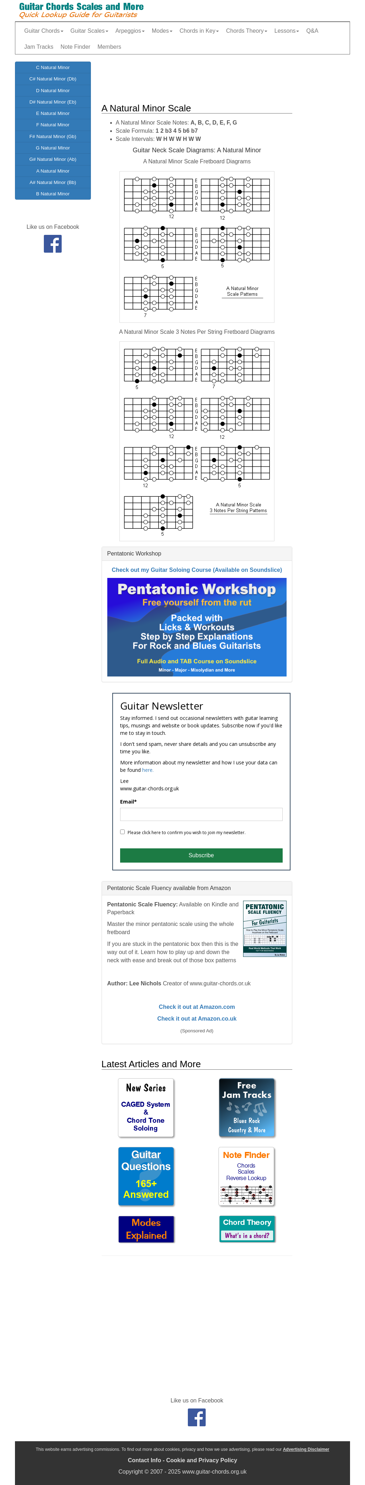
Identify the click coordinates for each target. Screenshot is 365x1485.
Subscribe (201, 855)
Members (109, 47)
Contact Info (144, 1460)
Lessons (286, 31)
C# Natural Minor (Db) (52, 78)
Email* (128, 801)
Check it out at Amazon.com (197, 1007)
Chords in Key (199, 31)
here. (148, 770)
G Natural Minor (53, 148)
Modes (162, 31)
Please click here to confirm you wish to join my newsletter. (183, 833)
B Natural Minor (53, 193)
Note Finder (76, 47)
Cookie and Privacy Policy (201, 1460)
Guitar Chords (43, 31)
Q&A (312, 31)
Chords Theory (246, 31)
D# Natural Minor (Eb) (53, 102)
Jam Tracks (38, 47)
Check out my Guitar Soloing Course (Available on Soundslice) (197, 570)
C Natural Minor (53, 67)
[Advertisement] (231, 78)
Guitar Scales (89, 31)
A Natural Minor (53, 171)
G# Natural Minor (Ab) (52, 159)
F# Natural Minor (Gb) (53, 136)
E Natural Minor (53, 113)
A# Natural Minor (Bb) (53, 182)
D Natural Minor (53, 90)
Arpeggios (130, 31)
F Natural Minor (53, 124)
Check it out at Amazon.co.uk (197, 1019)
